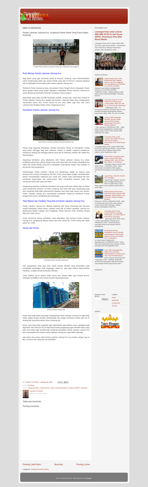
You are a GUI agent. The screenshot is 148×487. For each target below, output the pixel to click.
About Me (115, 300)
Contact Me (116, 303)
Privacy (114, 306)
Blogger (88, 478)
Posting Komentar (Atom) (40, 469)
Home (114, 297)
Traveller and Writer (33, 16)
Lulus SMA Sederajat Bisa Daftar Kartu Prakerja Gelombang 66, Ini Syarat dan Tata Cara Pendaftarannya (114, 253)
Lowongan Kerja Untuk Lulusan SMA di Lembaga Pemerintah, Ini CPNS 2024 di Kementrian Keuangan (114, 214)
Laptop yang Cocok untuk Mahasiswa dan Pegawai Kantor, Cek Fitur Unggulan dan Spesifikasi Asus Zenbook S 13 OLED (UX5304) (114, 82)
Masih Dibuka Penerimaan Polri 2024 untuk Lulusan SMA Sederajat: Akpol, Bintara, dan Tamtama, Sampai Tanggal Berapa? (114, 195)
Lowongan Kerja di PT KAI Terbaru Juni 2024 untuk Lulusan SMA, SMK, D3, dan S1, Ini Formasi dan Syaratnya (114, 102)
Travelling (30, 385)
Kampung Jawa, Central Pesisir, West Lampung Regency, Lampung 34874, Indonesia (57, 388)
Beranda (58, 464)
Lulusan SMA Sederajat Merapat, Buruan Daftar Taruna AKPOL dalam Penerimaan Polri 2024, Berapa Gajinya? (112, 121)
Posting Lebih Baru (32, 464)
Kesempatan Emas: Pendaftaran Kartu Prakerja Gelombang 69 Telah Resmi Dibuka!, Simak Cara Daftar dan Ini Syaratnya (113, 234)
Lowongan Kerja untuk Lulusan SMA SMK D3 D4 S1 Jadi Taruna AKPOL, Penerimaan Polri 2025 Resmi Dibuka (114, 140)
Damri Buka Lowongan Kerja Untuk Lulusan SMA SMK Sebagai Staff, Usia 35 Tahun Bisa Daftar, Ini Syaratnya (114, 159)
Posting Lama (83, 464)
